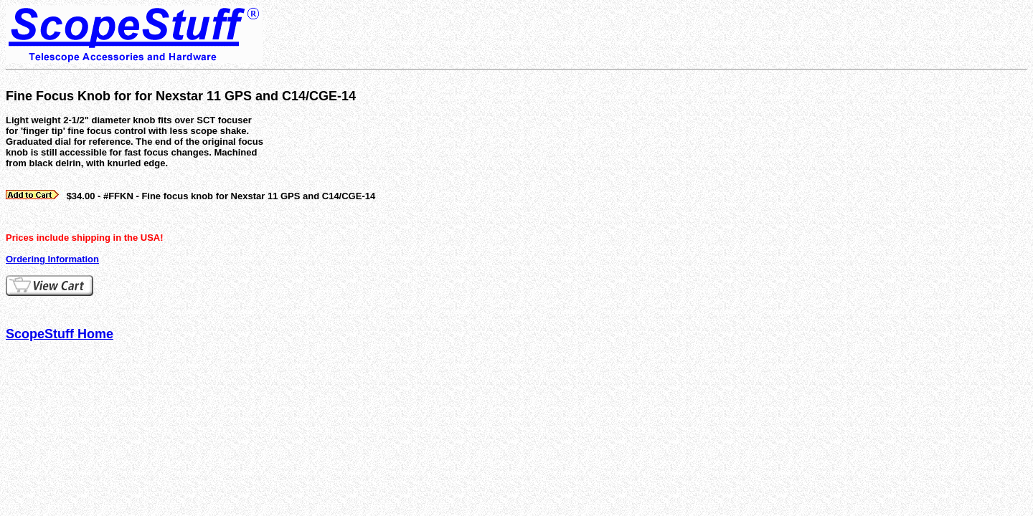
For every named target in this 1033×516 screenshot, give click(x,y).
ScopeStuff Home (59, 334)
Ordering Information (52, 259)
